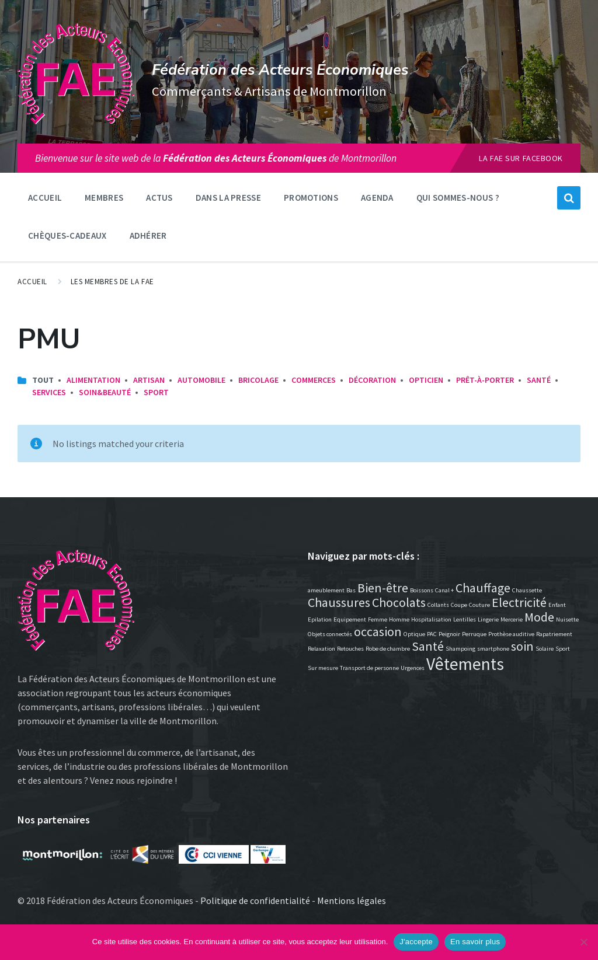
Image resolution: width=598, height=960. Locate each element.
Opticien (426, 380)
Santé (539, 380)
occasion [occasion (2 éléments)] (378, 631)
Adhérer (148, 235)
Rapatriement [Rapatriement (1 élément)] (554, 634)
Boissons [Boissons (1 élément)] (421, 590)
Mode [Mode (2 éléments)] (539, 617)
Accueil (45, 197)
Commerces (313, 380)
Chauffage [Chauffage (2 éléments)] (483, 588)
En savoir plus (475, 941)
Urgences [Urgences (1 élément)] (413, 668)
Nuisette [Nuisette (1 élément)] (567, 619)
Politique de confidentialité (255, 900)
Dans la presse (228, 197)
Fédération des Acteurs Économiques (280, 70)
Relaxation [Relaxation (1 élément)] (321, 648)
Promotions (311, 197)
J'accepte (416, 941)
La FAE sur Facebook (521, 158)
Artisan (149, 380)
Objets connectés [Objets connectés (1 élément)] (330, 634)
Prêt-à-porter (485, 380)
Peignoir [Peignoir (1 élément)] (449, 634)
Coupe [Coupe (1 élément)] (459, 605)
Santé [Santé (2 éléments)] (428, 646)
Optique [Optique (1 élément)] (414, 634)
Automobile (201, 380)
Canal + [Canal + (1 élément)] (444, 590)
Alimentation (93, 380)
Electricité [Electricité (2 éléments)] (519, 602)
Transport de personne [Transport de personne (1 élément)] (369, 668)
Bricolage (258, 380)
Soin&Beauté (105, 392)
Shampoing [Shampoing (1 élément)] (460, 648)
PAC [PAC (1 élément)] (432, 634)
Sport (156, 392)
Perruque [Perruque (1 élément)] (474, 634)
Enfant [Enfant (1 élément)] (557, 605)
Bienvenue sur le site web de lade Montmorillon (216, 158)
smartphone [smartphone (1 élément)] (493, 648)
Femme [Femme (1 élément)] (377, 619)
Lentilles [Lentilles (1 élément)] (464, 619)
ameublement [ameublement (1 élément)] (326, 590)
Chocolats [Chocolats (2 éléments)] (399, 602)
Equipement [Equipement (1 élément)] (349, 619)
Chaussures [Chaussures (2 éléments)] (339, 602)
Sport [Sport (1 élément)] (562, 648)
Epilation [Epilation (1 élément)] (320, 619)
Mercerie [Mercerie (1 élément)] (511, 619)
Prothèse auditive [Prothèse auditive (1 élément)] (511, 634)
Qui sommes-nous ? (457, 197)
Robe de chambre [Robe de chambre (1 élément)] (388, 648)
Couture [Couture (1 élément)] (479, 605)
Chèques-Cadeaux (67, 235)
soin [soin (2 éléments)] (522, 646)
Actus (159, 197)
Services (49, 392)
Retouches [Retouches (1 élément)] (350, 648)
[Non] (583, 942)
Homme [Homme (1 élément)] (399, 619)
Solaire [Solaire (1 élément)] (545, 648)
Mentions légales (351, 900)
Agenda (377, 197)
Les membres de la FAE (112, 282)
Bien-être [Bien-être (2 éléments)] (382, 588)
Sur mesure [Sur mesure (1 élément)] (323, 668)
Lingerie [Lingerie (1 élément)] (488, 619)
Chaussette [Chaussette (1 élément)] (527, 590)
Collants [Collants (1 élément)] (438, 605)
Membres (104, 197)
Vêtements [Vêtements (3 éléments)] (465, 664)
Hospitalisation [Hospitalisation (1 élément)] (431, 619)
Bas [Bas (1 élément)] (351, 590)
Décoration (372, 380)
